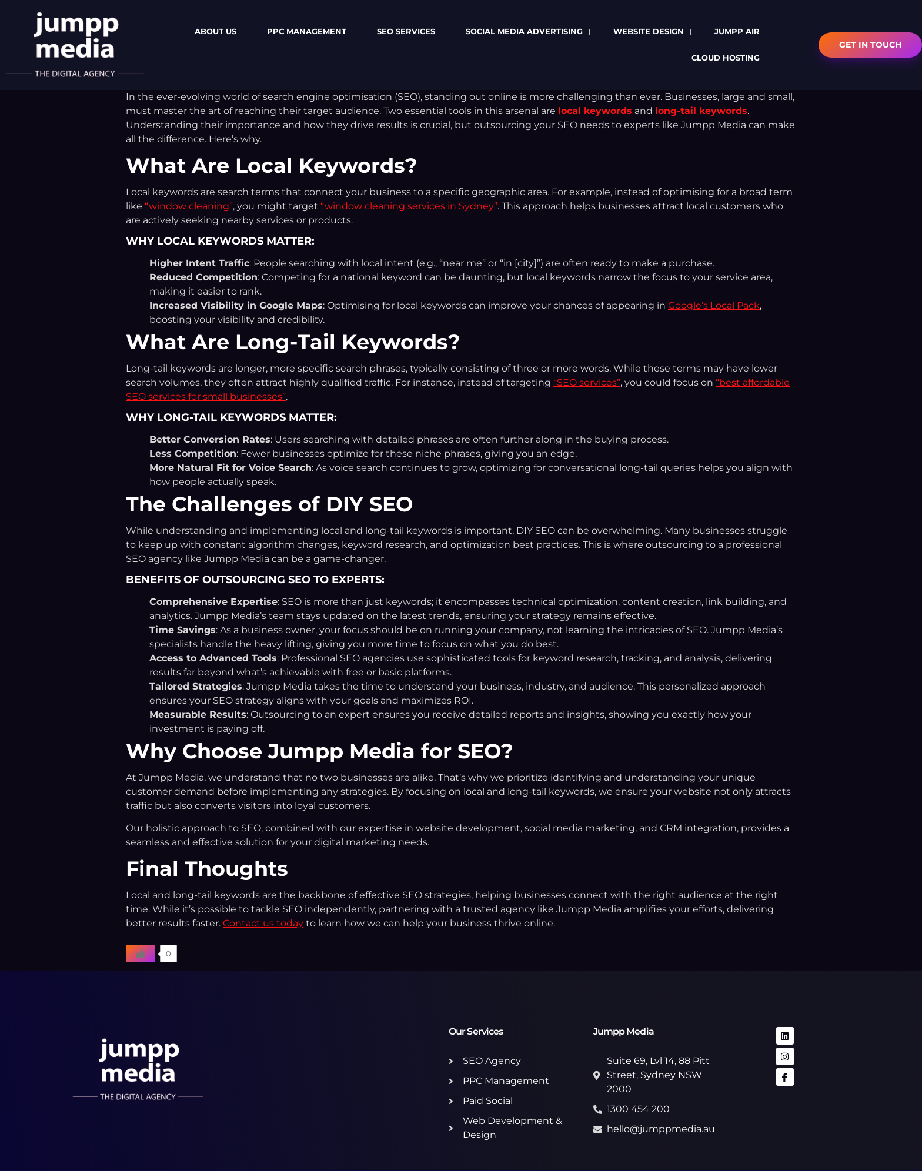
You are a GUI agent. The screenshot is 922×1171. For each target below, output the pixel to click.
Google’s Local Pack (714, 305)
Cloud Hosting (726, 57)
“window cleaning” (189, 206)
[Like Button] (140, 953)
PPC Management (313, 31)
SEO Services (412, 31)
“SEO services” (586, 382)
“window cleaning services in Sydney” (408, 206)
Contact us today (263, 923)
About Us (222, 31)
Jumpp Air (737, 31)
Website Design (655, 31)
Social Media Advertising (531, 31)
